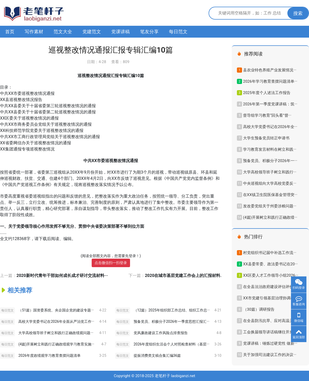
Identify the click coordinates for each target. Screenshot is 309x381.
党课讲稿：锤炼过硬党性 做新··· (270, 343)
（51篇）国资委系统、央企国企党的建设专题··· (56, 310)
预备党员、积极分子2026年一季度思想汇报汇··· (171, 321)
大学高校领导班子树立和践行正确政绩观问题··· (55, 333)
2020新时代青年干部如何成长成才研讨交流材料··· (62, 275)
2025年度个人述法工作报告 (266, 92)
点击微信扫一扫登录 (111, 263)
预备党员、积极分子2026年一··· (270, 160)
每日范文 (178, 31)
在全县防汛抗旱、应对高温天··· (269, 320)
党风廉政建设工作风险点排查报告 (161, 333)
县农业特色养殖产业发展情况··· (269, 70)
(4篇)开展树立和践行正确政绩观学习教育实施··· (56, 344)
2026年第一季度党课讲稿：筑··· (270, 104)
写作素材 (34, 31)
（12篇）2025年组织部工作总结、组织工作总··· (172, 310)
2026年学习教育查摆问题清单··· (270, 81)
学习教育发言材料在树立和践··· (269, 149)
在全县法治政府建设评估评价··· (269, 286)
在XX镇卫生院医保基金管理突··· (270, 194)
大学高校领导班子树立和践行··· (269, 172)
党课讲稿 (120, 31)
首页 (9, 31)
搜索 (298, 13)
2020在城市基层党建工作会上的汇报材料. (183, 275)
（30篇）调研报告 (258, 309)
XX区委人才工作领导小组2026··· (270, 275)
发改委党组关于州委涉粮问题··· (269, 206)
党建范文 (91, 31)
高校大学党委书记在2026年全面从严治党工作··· (56, 321)
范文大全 (63, 31)
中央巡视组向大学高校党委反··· (269, 183)
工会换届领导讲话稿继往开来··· (269, 332)
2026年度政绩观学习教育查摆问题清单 (49, 355)
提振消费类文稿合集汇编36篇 (157, 355)
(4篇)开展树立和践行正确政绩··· (270, 217)
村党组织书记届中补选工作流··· (269, 252)
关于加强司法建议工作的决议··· (269, 354)
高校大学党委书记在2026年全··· (270, 126)
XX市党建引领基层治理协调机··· (270, 298)
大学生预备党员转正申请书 (266, 138)
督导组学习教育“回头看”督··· (267, 115)
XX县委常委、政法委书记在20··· (270, 264)
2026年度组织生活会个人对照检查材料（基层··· (171, 344)
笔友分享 (149, 31)
